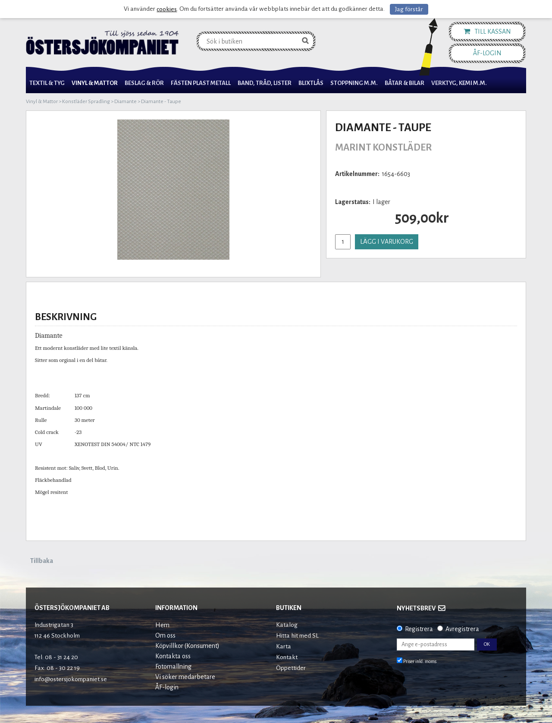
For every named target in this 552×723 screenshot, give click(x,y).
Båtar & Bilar (404, 83)
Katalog (287, 625)
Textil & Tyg (47, 83)
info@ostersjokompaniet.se (70, 679)
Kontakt (287, 657)
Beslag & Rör (144, 83)
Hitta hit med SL (297, 635)
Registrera (419, 629)
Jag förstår (409, 9)
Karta (283, 646)
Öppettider (291, 668)
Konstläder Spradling (86, 101)
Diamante (125, 101)
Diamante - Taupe (161, 101)
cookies (167, 9)
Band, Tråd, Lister (265, 83)
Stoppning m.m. (354, 83)
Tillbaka (41, 560)
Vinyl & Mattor (95, 83)
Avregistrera (462, 629)
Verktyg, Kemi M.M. (459, 83)
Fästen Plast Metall (201, 83)
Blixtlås (310, 83)
